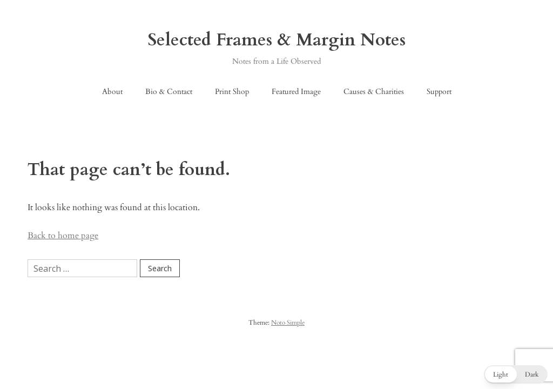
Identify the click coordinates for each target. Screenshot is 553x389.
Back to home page (63, 236)
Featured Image (296, 91)
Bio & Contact (168, 91)
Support (439, 91)
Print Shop (232, 91)
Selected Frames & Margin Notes (277, 40)
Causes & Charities (373, 91)
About (112, 91)
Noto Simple (288, 322)
